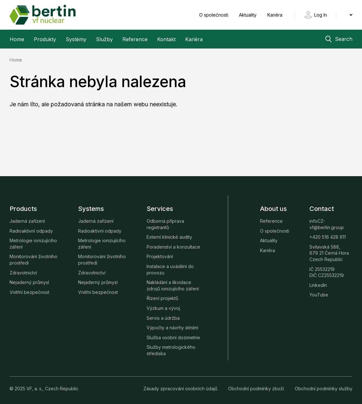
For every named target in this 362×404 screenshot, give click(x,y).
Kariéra (274, 15)
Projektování (160, 256)
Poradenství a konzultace (173, 247)
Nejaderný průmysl (29, 282)
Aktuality (248, 15)
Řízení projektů (162, 298)
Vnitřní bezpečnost (29, 292)
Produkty (45, 39)
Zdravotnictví (23, 272)
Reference (135, 39)
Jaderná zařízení (27, 221)
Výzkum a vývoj (163, 308)
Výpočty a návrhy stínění (172, 327)
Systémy (76, 39)
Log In (320, 15)
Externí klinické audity (169, 237)
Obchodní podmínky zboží (256, 388)
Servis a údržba (163, 318)
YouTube (318, 294)
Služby (104, 39)
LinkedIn (318, 285)
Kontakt (166, 39)
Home (17, 39)
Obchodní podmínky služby (323, 388)
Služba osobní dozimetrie (173, 337)
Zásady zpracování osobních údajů (181, 388)
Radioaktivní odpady (31, 231)
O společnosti (214, 15)
